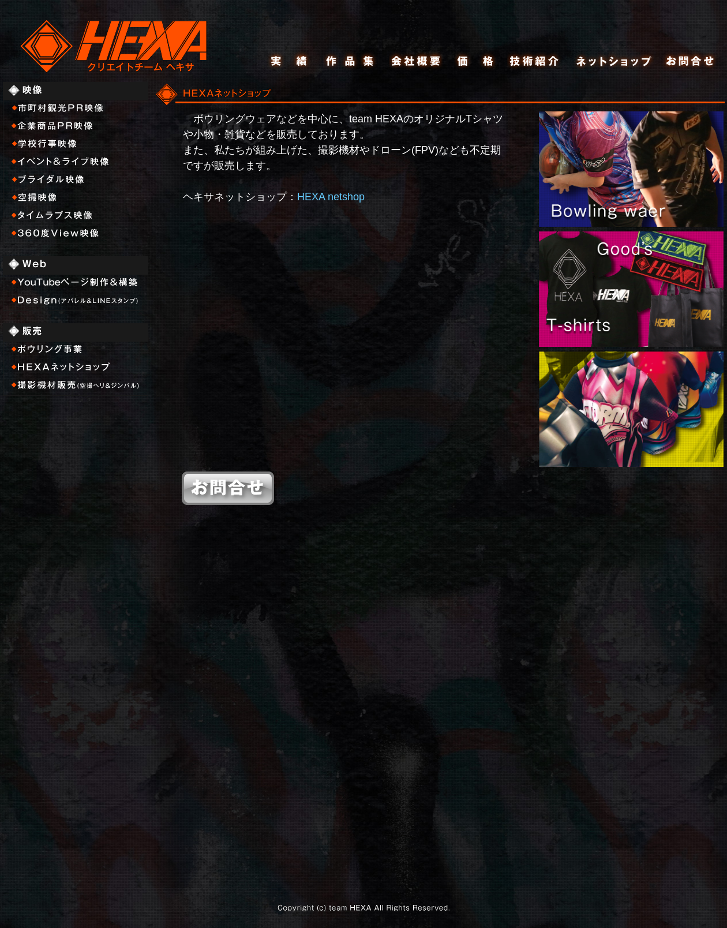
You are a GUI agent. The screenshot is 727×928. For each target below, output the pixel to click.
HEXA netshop (331, 197)
